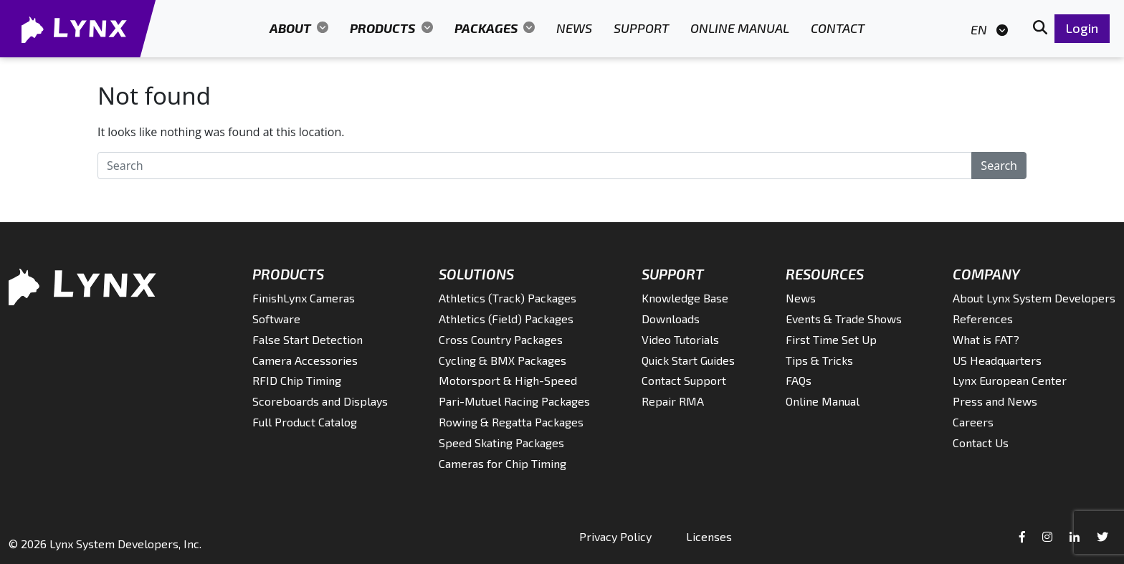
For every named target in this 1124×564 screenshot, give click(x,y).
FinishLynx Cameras (303, 298)
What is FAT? (986, 339)
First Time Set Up (831, 339)
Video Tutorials (680, 339)
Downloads (671, 318)
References (983, 318)
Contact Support (684, 380)
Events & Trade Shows (844, 318)
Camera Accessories (305, 360)
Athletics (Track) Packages (507, 298)
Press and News (995, 401)
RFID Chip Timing (296, 380)
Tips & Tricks (819, 360)
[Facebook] (1023, 536)
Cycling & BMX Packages (502, 360)
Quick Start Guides (688, 360)
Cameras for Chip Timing (502, 463)
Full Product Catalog (304, 422)
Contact (838, 28)
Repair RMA (673, 401)
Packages (487, 28)
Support (641, 28)
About (292, 28)
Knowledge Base (685, 298)
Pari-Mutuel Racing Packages (514, 401)
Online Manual (739, 28)
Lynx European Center (1010, 380)
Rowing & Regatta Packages (511, 422)
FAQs (798, 380)
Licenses (709, 536)
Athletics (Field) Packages (506, 318)
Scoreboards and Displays (320, 401)
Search (999, 165)
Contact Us (981, 442)
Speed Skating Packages (501, 442)
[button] (1040, 28)
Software (276, 318)
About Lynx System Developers (1034, 298)
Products (384, 28)
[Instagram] (1048, 536)
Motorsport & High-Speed (508, 380)
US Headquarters (997, 360)
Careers (973, 422)
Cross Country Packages (501, 339)
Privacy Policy (615, 536)
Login (1082, 28)
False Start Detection (307, 339)
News (574, 28)
